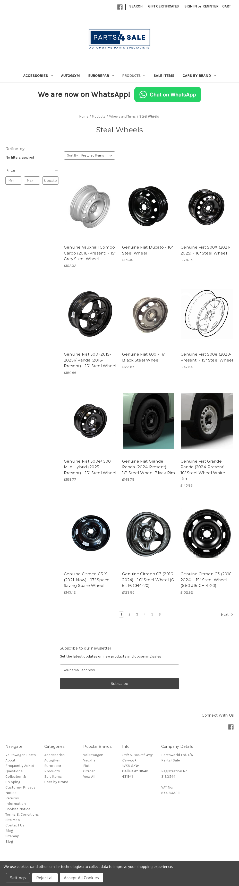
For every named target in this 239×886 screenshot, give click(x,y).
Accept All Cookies (81, 878)
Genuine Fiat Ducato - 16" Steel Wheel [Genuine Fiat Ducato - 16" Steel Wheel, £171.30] (147, 250)
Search (135, 6)
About (10, 760)
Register (210, 6)
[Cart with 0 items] (226, 6)
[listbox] (98, 155)
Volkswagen (93, 755)
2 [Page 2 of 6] (130, 614)
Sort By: (73, 155)
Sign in (190, 6)
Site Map (12, 820)
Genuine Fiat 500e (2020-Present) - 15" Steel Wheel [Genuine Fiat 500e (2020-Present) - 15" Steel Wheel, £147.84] (207, 357)
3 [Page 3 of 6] (137, 614)
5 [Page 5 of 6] (152, 614)
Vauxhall (90, 760)
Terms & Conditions (22, 814)
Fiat (86, 766)
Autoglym (70, 75)
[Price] (31, 170)
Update (50, 180)
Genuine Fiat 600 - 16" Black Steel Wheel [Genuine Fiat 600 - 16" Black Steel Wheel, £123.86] (144, 357)
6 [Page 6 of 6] (160, 614)
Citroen (89, 771)
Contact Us (14, 825)
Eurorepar (101, 75)
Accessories (38, 75)
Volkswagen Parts (20, 755)
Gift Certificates (163, 6)
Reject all (45, 878)
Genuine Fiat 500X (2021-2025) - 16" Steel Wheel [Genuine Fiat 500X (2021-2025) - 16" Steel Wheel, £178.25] (206, 250)
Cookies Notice (17, 809)
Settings (18, 878)
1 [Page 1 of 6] (121, 614)
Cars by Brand (199, 75)
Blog (9, 830)
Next (227, 614)
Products (134, 75)
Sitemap (12, 836)
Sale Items (163, 75)
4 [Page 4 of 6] (145, 614)
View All (89, 776)
